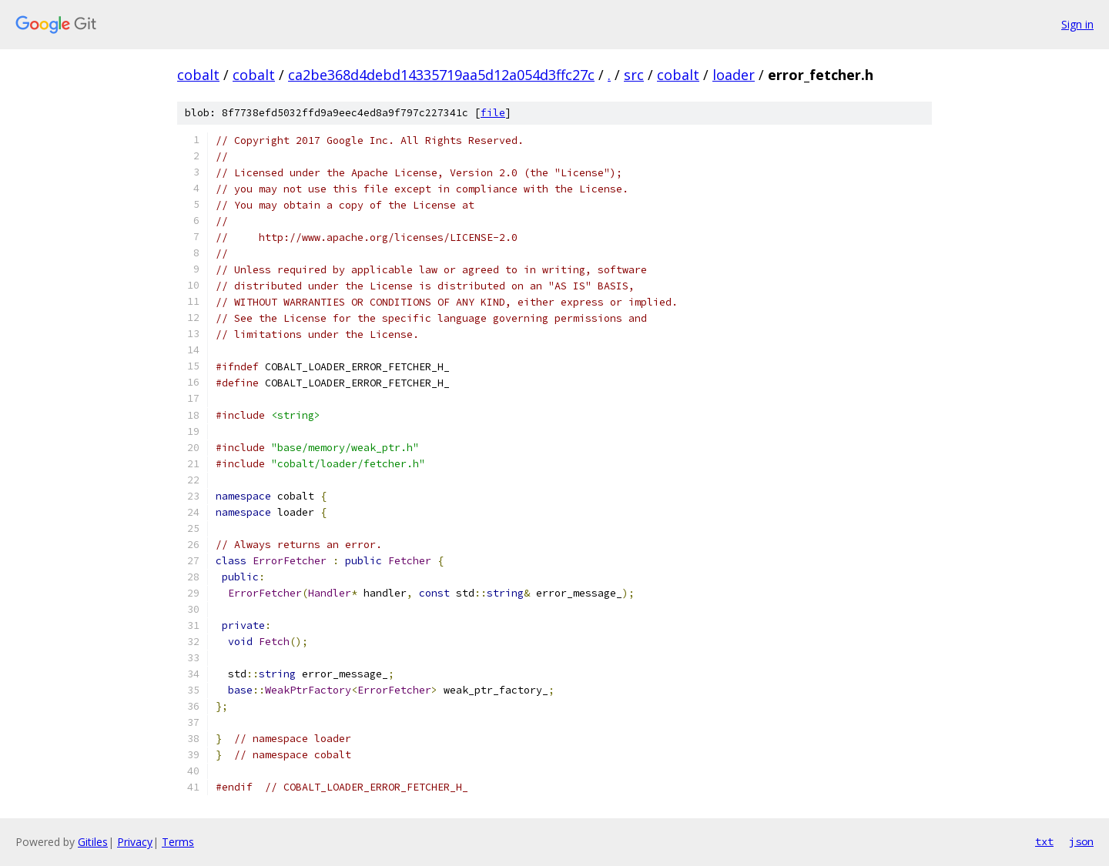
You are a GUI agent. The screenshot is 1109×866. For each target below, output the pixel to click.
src (634, 74)
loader (733, 74)
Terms (178, 841)
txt (1044, 841)
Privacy (134, 841)
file (493, 112)
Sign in (1077, 24)
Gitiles (93, 841)
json (1081, 841)
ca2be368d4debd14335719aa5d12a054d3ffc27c (441, 74)
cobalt (198, 74)
